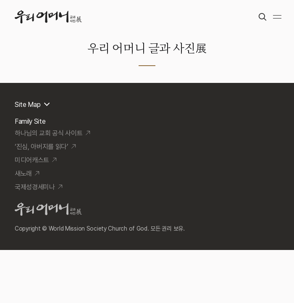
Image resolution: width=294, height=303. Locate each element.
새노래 (23, 174)
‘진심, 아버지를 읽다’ (41, 147)
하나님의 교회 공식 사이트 (49, 133)
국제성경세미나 (35, 187)
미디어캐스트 (32, 160)
